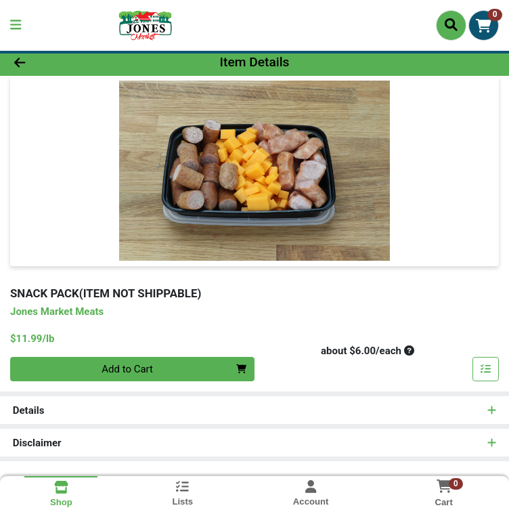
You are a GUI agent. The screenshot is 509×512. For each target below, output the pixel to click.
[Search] (451, 25)
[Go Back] (71, 62)
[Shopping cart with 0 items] (483, 25)
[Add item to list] (486, 369)
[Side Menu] (15, 25)
